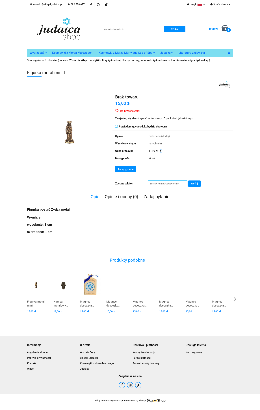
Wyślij (194, 183)
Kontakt (31, 363)
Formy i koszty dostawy (146, 363)
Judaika (166, 52)
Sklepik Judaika (89, 357)
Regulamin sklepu (37, 352)
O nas (30, 368)
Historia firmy (88, 352)
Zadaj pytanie (126, 169)
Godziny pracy (194, 352)
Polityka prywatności (39, 357)
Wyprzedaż (38, 52)
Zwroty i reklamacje (144, 352)
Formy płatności (142, 357)
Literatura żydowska (193, 52)
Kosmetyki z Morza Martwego (72, 52)
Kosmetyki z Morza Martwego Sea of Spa (127, 52)
